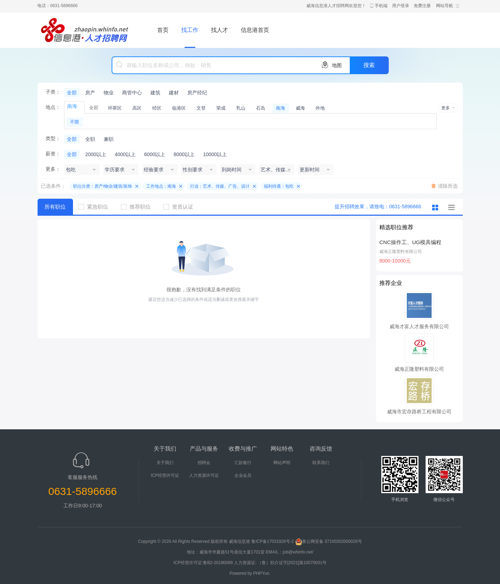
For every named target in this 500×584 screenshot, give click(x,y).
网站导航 (444, 5)
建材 (174, 92)
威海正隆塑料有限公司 (401, 251)
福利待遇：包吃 (279, 186)
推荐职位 (138, 207)
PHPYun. (262, 573)
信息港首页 (255, 30)
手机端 (381, 5)
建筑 (156, 92)
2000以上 (95, 154)
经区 (157, 108)
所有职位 (55, 207)
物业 (109, 92)
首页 (163, 30)
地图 (337, 65)
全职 (90, 139)
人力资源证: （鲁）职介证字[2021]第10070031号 (280, 562)
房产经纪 (197, 92)
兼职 (109, 139)
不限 (74, 122)
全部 (72, 92)
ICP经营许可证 (165, 475)
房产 (90, 92)
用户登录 (400, 5)
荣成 (221, 108)
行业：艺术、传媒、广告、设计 (220, 186)
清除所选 (448, 186)
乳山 (241, 108)
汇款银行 (243, 462)
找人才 (219, 30)
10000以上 (215, 154)
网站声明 (282, 462)
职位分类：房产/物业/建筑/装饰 (102, 186)
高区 (137, 108)
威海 (300, 108)
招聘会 (204, 462)
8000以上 (184, 154)
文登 (201, 108)
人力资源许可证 (204, 475)
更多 (446, 107)
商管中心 (132, 92)
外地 (320, 108)
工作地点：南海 (161, 186)
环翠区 (115, 108)
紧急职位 (96, 207)
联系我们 (321, 462)
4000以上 (125, 154)
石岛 (260, 108)
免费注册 (422, 5)
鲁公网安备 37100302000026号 (328, 541)
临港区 (179, 108)
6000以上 (154, 154)
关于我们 (165, 462)
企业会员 (243, 475)
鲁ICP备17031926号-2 (272, 541)
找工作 (189, 30)
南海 (280, 108)
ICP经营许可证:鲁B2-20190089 (203, 562)
